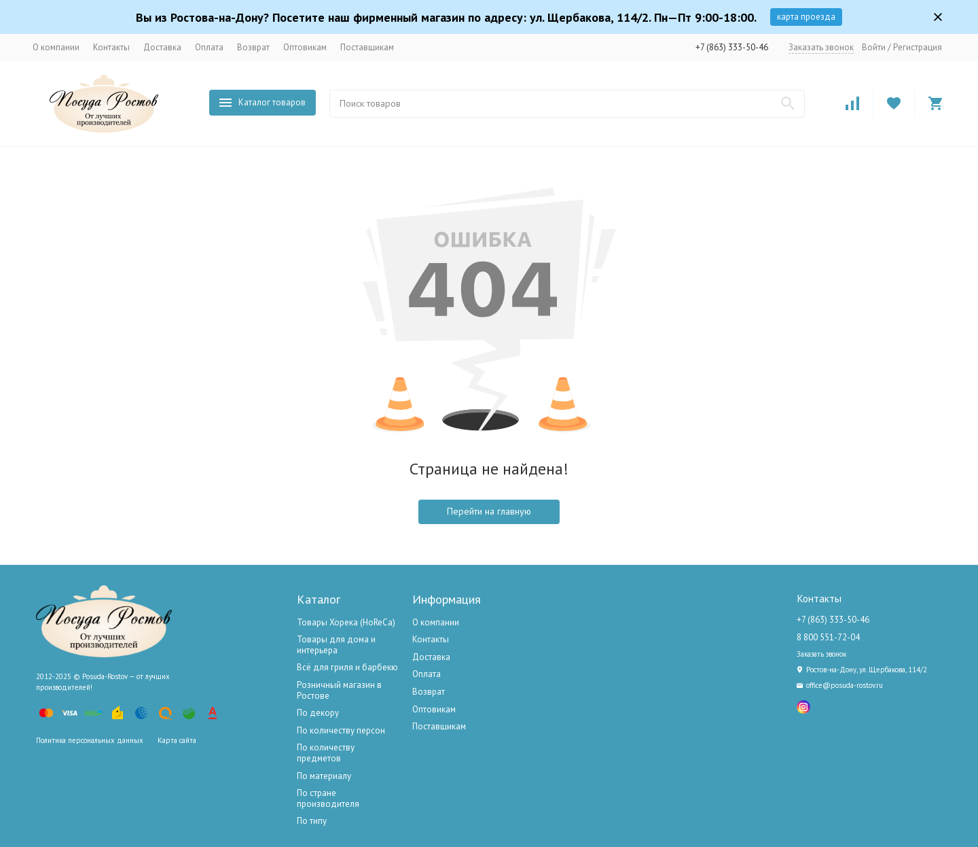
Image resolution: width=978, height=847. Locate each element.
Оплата (209, 47)
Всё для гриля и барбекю (347, 667)
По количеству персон (341, 730)
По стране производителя (328, 798)
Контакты (111, 47)
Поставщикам (367, 47)
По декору (318, 713)
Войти (874, 47)
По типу (312, 821)
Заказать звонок (821, 47)
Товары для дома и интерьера (336, 645)
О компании (56, 47)
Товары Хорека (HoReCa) (346, 622)
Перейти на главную (489, 511)
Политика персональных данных (89, 740)
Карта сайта (177, 740)
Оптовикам (305, 47)
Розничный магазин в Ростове (339, 690)
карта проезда (806, 16)
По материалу (324, 776)
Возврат (253, 47)
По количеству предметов (326, 753)
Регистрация (917, 47)
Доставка (162, 47)
